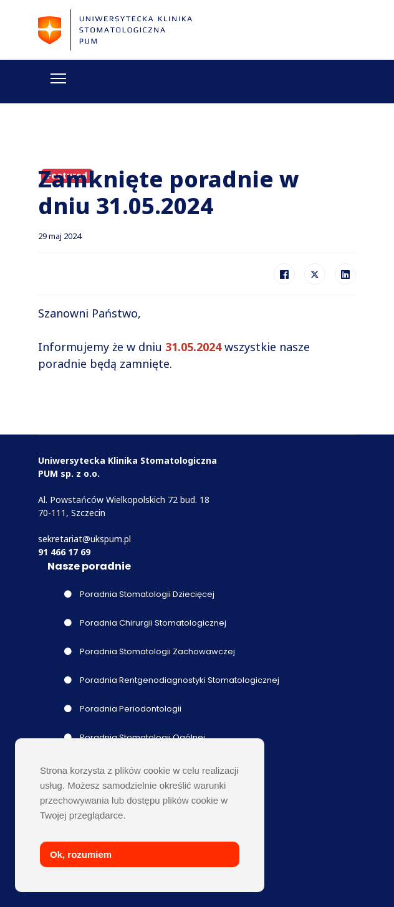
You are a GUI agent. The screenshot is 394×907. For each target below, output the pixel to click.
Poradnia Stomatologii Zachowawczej (149, 651)
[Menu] (58, 78)
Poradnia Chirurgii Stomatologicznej (145, 623)
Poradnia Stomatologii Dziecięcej (139, 594)
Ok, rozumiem (81, 854)
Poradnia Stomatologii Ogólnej (134, 737)
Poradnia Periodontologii (122, 709)
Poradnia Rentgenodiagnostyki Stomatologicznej (171, 680)
